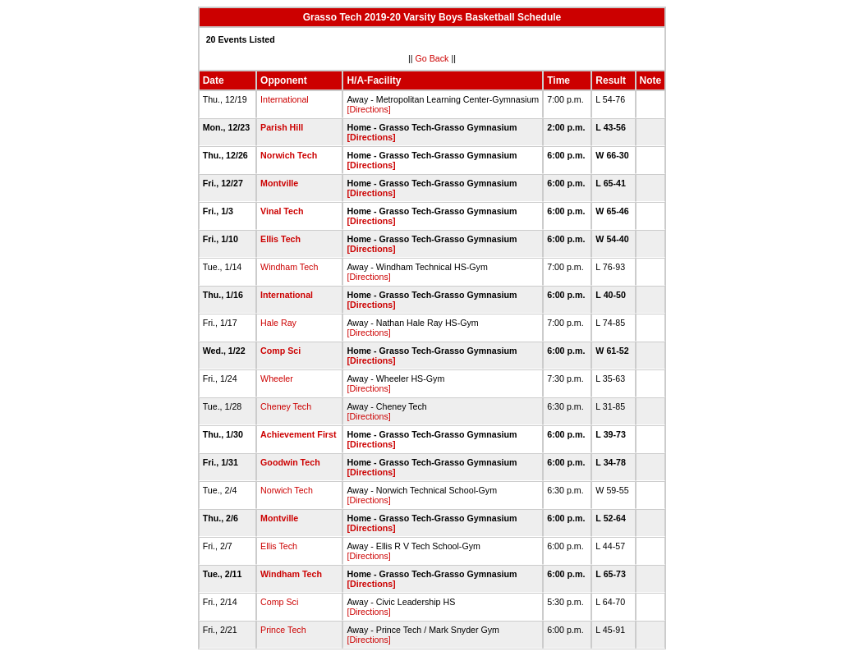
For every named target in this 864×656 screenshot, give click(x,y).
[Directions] (368, 109)
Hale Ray (278, 323)
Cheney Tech (285, 406)
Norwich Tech (288, 155)
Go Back (432, 58)
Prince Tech (283, 630)
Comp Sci (280, 351)
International (284, 99)
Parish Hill (281, 127)
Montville (279, 183)
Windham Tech (289, 267)
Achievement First (298, 434)
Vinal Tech (281, 211)
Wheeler (276, 378)
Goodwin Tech (290, 462)
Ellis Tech (280, 239)
